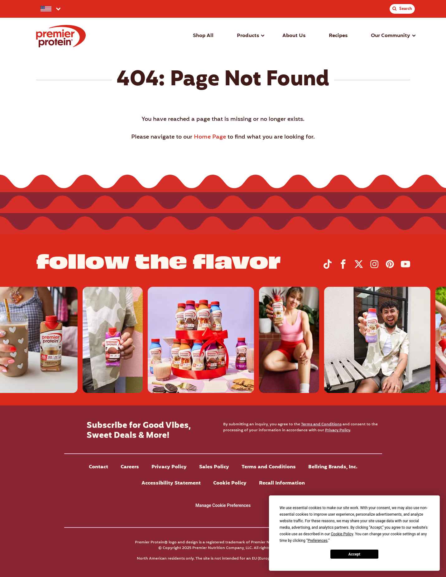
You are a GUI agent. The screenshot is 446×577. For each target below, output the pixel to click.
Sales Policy (214, 467)
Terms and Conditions (321, 424)
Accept (354, 554)
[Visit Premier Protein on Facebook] (343, 267)
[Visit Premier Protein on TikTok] (327, 267)
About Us (293, 36)
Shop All (203, 36)
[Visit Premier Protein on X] (358, 267)
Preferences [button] (318, 540)
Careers (130, 467)
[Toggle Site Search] (402, 9)
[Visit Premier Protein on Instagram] (374, 267)
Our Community (390, 36)
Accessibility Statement (171, 483)
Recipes (338, 36)
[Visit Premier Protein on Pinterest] (390, 267)
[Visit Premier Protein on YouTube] (405, 267)
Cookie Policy (230, 483)
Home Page (210, 137)
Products (248, 36)
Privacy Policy (337, 430)
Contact (98, 467)
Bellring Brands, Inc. (332, 467)
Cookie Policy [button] (342, 534)
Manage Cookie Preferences (223, 505)
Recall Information (282, 483)
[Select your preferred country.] (50, 9)
